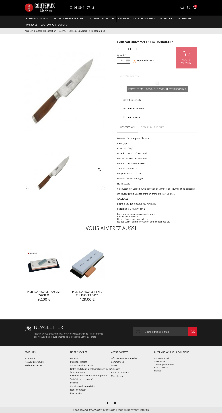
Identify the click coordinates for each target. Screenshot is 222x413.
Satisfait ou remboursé (81, 379)
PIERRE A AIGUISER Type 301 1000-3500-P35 (87, 293)
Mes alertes (117, 376)
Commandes (117, 361)
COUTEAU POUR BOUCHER (54, 24)
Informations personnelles (124, 358)
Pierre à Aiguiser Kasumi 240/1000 (44, 293)
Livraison (74, 358)
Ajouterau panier (186, 57)
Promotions (185, 18)
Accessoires (167, 18)
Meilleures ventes (33, 365)
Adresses (115, 368)
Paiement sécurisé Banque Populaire (88, 375)
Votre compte (119, 352)
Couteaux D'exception (101, 18)
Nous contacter (78, 389)
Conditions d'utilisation (81, 365)
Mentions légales (78, 361)
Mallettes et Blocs (144, 18)
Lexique (74, 382)
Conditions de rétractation (83, 386)
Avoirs (114, 365)
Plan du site (76, 393)
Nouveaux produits (34, 361)
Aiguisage (123, 18)
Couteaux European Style (68, 18)
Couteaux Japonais (37, 18)
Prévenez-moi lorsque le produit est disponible (157, 89)
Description (127, 127)
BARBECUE (31, 24)
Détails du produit (152, 127)
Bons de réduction (120, 372)
